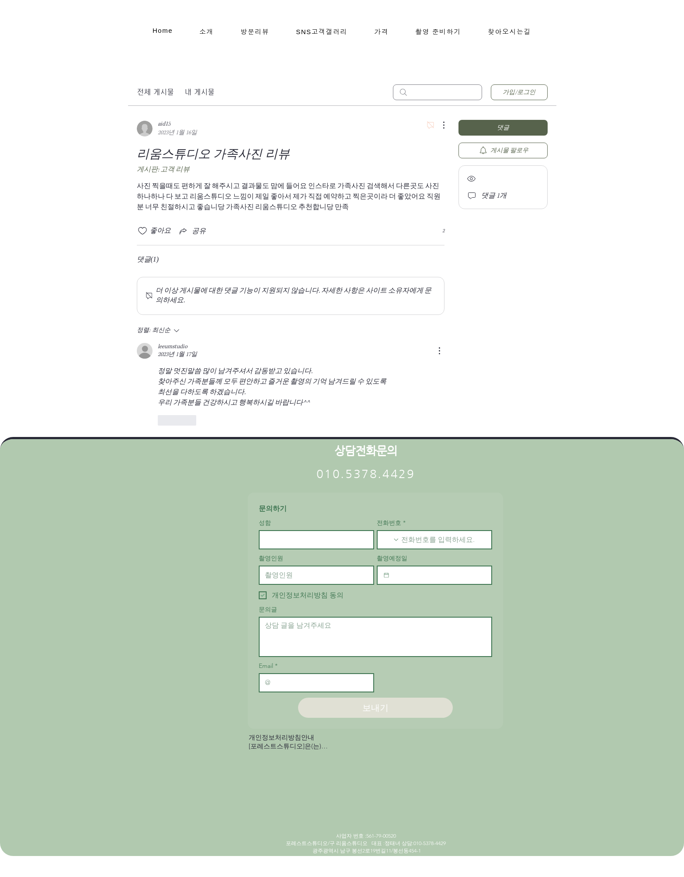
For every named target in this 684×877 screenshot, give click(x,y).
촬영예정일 (392, 558)
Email (268, 666)
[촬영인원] (314, 575)
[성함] (314, 540)
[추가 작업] (439, 125)
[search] (437, 92)
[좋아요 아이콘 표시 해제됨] (142, 231)
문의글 (268, 609)
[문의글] (375, 637)
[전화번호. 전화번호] (442, 540)
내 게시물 (199, 92)
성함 (265, 523)
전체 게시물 (155, 92)
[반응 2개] (438, 231)
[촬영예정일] (386, 575)
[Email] (314, 683)
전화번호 (391, 523)
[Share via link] (192, 231)
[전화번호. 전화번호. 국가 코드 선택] (391, 539)
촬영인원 (271, 558)
